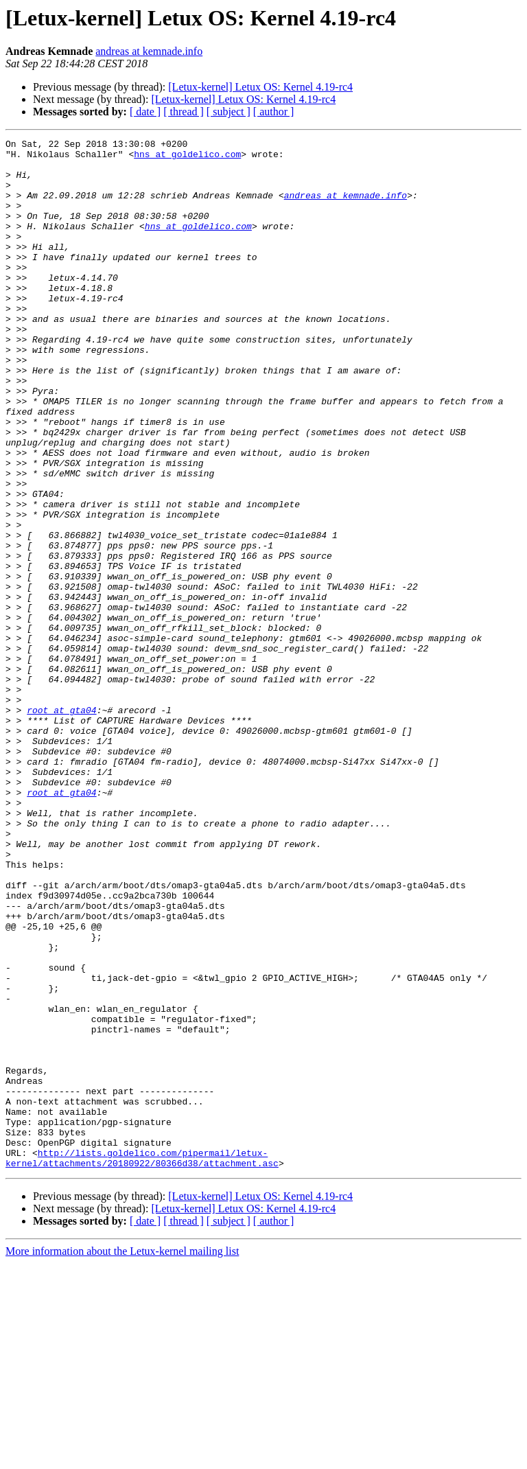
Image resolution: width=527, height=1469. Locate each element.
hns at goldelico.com (187, 158)
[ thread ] (183, 111)
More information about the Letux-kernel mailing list (122, 1457)
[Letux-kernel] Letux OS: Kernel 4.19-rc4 (260, 87)
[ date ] (145, 111)
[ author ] (273, 111)
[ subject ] (228, 111)
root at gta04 (61, 825)
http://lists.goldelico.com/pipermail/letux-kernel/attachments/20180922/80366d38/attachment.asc (142, 1362)
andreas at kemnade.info (148, 51)
